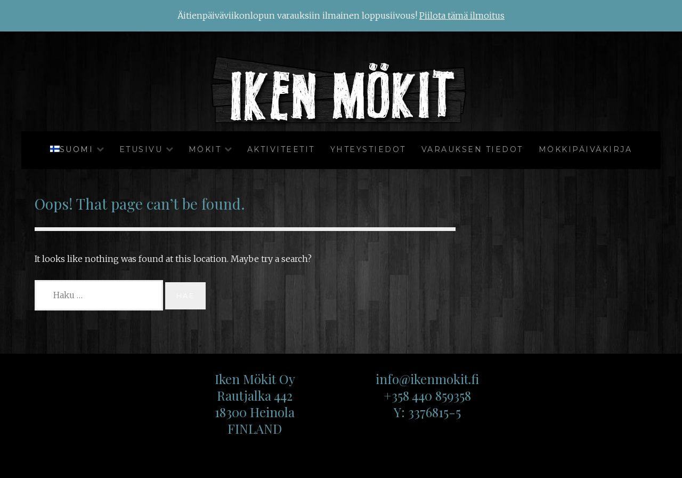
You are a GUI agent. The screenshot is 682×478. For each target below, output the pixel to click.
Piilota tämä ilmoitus (462, 15)
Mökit (205, 149)
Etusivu (141, 149)
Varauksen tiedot (472, 149)
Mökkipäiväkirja (585, 149)
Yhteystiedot (368, 149)
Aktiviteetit (281, 149)
